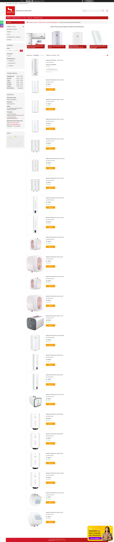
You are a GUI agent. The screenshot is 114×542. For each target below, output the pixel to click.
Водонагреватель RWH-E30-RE (54, 453)
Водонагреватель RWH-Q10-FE (54, 296)
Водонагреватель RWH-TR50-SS (55, 198)
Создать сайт (37, 1)
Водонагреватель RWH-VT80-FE (55, 80)
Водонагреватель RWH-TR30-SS (55, 217)
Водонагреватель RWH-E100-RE (55, 473)
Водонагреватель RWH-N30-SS (54, 374)
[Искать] (103, 10)
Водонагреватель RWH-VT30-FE (55, 119)
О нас (24, 17)
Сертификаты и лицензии (13, 37)
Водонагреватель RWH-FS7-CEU (55, 394)
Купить (50, 89)
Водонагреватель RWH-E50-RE (54, 433)
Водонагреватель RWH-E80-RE (54, 414)
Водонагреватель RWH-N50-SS (54, 355)
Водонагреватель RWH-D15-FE (54, 512)
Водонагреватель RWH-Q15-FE (54, 256)
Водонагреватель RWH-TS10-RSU (55, 158)
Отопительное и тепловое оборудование (48, 22)
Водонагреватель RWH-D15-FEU (55, 492)
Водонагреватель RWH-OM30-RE (55, 335)
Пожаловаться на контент (60, 540)
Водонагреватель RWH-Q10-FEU (55, 276)
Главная (9, 17)
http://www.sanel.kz (14, 122)
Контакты (29, 17)
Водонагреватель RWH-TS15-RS (55, 139)
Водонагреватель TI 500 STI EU (54, 60)
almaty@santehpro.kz (15, 124)
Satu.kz (63, 539)
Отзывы (9, 39)
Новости (9, 31)
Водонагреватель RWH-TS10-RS (55, 178)
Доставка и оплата (38, 17)
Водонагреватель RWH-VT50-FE (55, 99)
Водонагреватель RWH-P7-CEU (54, 315)
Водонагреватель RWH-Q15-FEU (55, 237)
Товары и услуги (16, 17)
